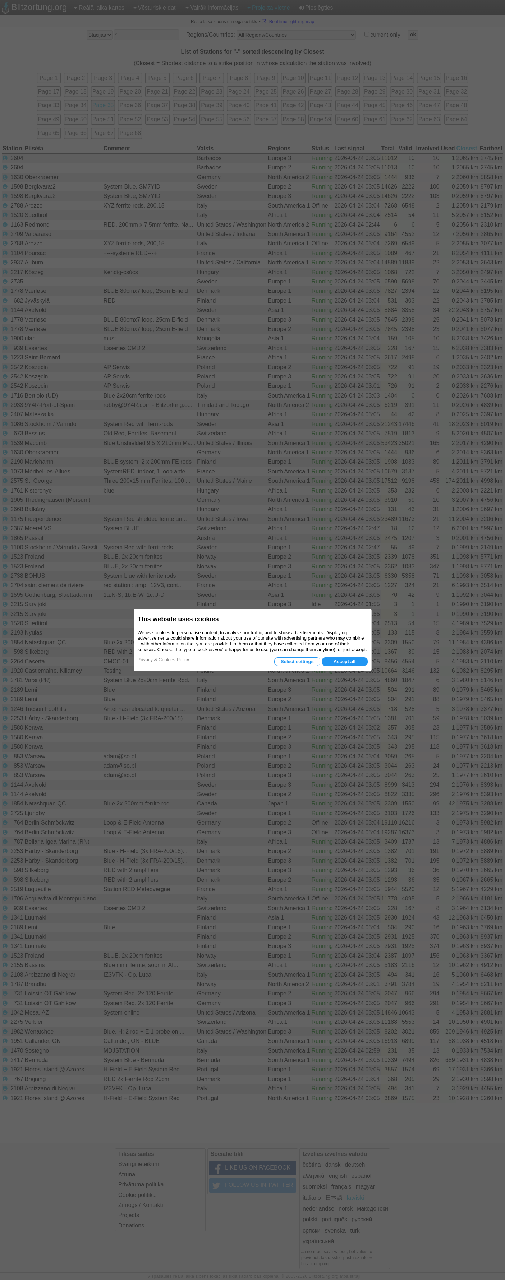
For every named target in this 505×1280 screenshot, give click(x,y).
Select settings (297, 661)
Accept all (344, 661)
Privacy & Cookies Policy (163, 659)
